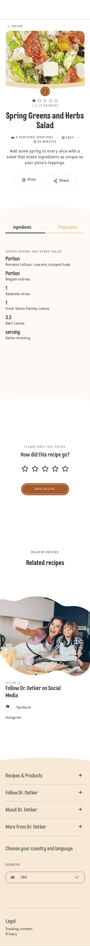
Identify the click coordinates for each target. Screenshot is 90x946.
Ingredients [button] (22, 227)
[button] (45, 96)
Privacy (11, 934)
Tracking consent (19, 929)
